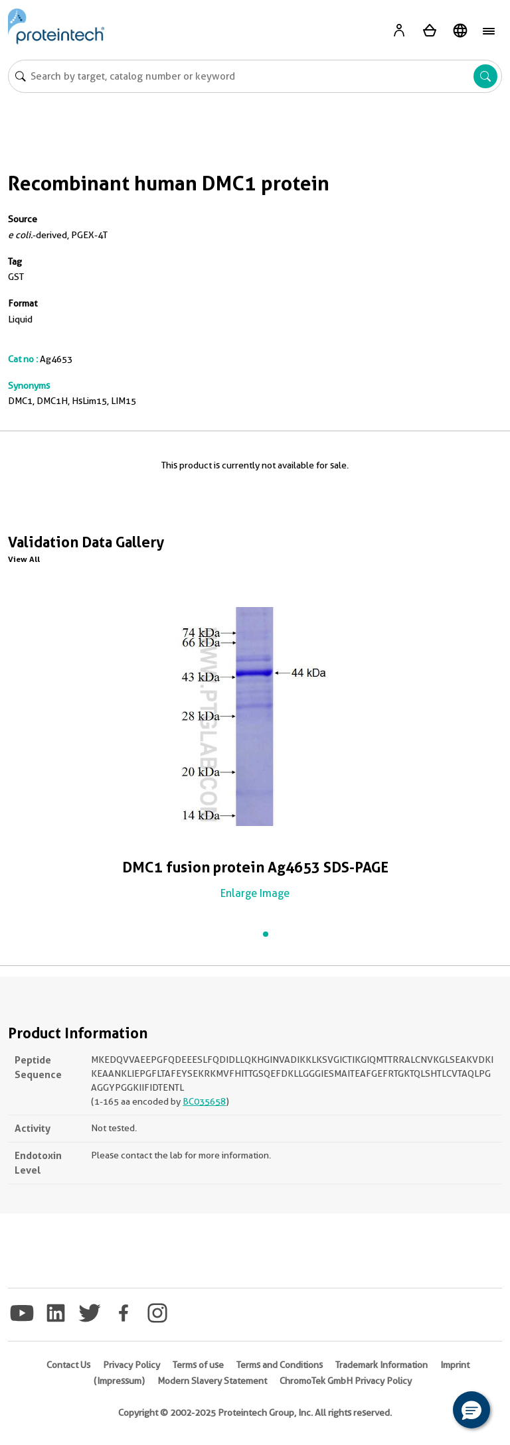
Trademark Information (381, 1364)
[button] (471, 1409)
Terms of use (198, 1364)
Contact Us (68, 1364)
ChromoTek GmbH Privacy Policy (346, 1380)
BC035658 (204, 1101)
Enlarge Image (255, 893)
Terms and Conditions (279, 1364)
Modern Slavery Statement (212, 1380)
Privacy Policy (131, 1364)
